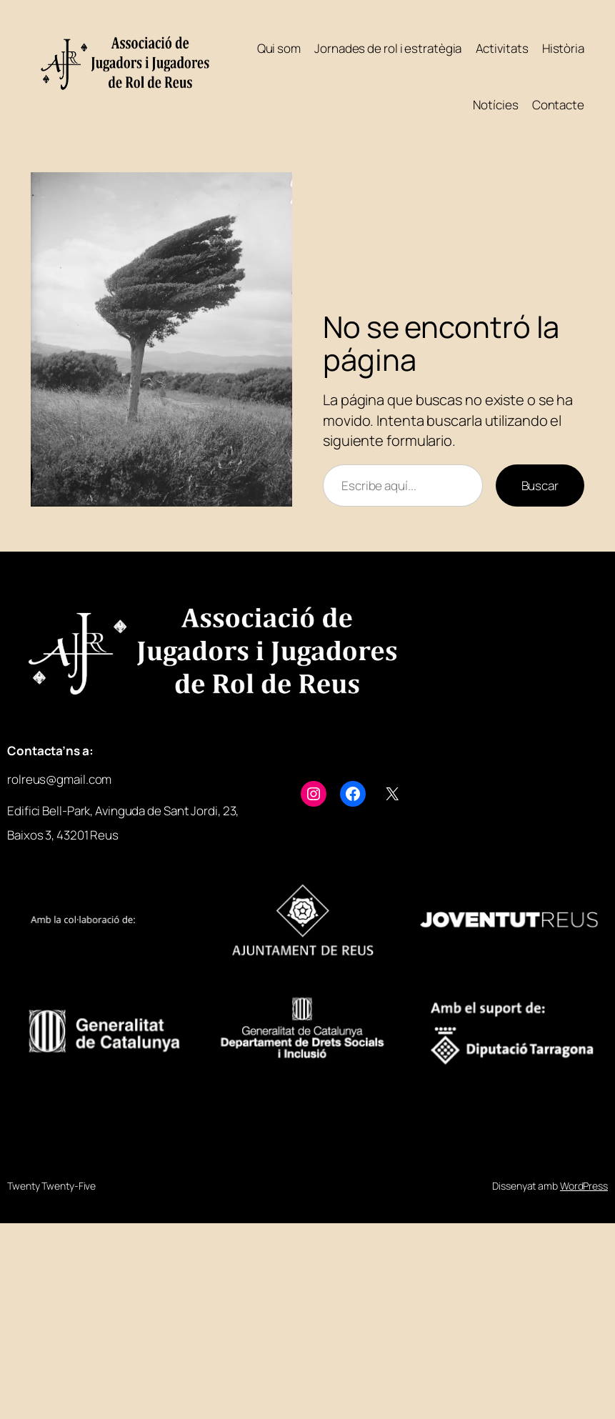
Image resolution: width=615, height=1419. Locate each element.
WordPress (584, 1186)
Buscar (540, 485)
